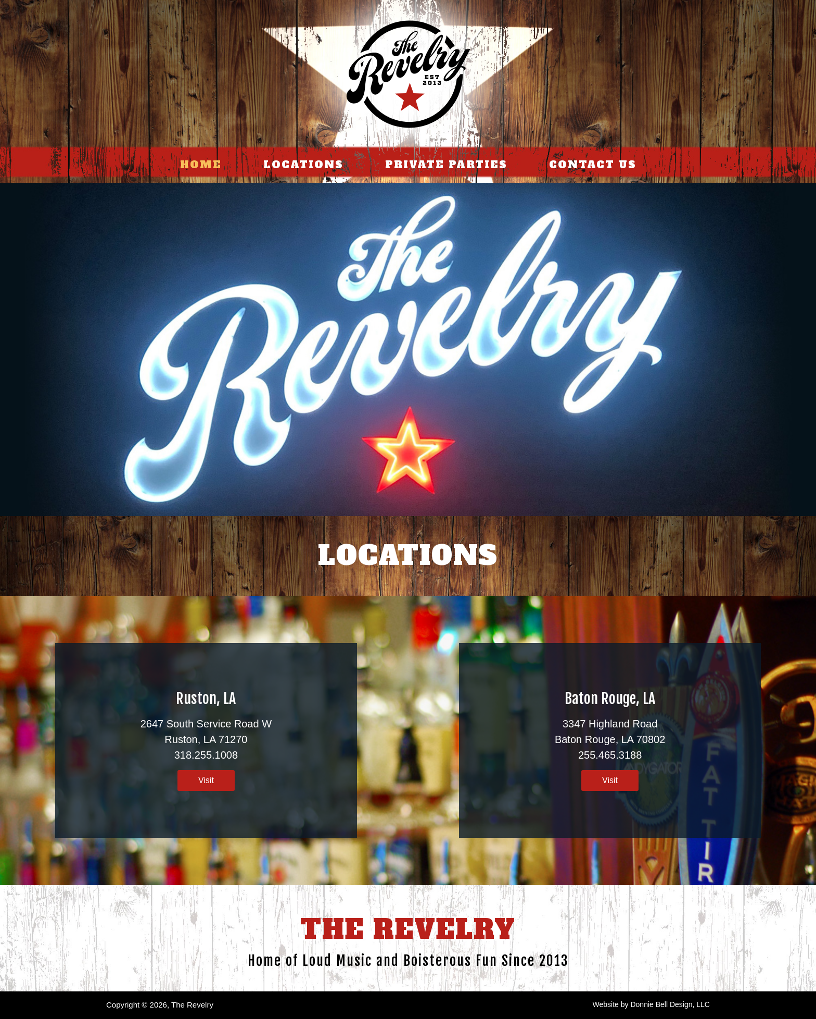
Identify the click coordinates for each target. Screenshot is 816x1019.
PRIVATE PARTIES (446, 164)
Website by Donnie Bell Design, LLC (651, 1004)
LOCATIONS (303, 164)
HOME (201, 164)
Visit (206, 780)
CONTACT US (592, 164)
